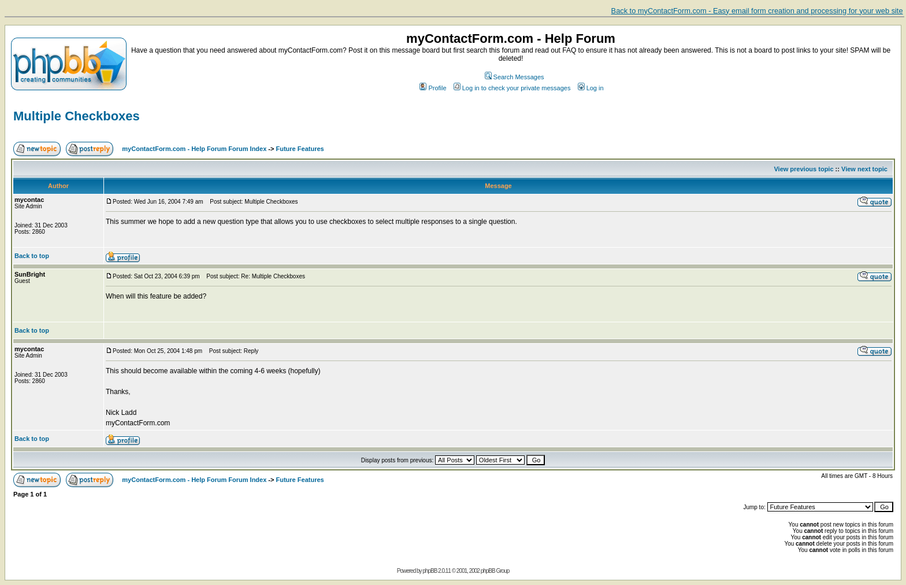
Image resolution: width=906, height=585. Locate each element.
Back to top (31, 255)
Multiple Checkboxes (76, 116)
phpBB (429, 571)
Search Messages (514, 76)
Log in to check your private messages (512, 87)
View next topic (864, 168)
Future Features (300, 148)
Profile (432, 87)
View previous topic (803, 168)
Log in (591, 87)
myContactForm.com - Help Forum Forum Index (194, 148)
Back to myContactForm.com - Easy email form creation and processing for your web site (757, 10)
